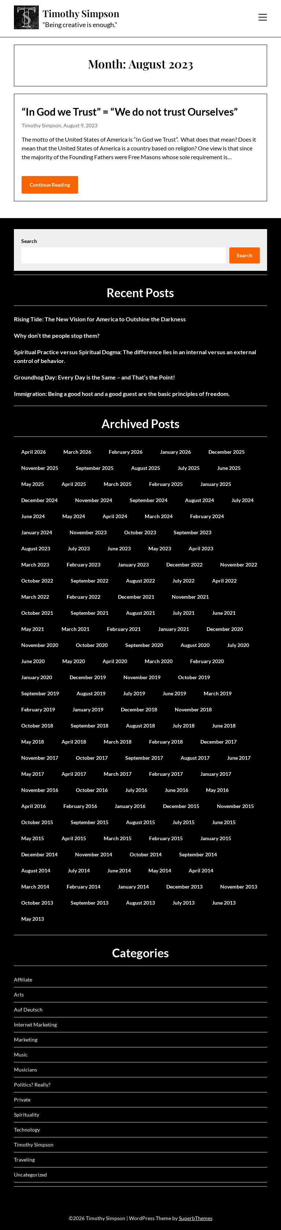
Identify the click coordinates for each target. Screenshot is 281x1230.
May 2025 (32, 484)
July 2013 (184, 903)
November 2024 (93, 500)
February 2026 (126, 452)
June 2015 (224, 822)
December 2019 (88, 677)
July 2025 (189, 468)
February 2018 (166, 742)
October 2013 (37, 903)
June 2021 (224, 613)
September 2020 (144, 645)
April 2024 (115, 516)
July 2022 (184, 580)
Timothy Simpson (80, 13)
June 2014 (119, 870)
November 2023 (88, 532)
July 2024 (243, 500)
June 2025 (229, 468)
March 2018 (118, 742)
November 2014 (93, 854)
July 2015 (184, 822)
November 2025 (39, 468)
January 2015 (215, 838)
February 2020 (207, 661)
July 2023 (79, 548)
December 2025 (226, 452)
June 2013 (224, 903)
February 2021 (124, 629)
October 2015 (37, 822)
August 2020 (195, 645)
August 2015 (140, 822)
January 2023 (133, 564)
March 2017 (118, 774)
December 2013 (184, 886)
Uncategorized (30, 1174)
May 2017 (32, 774)
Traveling (24, 1159)
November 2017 (39, 758)
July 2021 (184, 613)
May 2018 (32, 742)
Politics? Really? (32, 1084)
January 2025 (215, 484)
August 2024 (199, 500)
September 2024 (148, 500)
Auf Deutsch (28, 1009)
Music (21, 1054)
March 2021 (75, 629)
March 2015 (118, 838)
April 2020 (115, 661)
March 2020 (159, 661)
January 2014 (133, 886)
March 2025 (118, 484)
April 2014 (201, 870)
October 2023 (140, 532)
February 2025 (166, 484)
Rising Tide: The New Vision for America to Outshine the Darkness (100, 318)
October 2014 (146, 854)
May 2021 (32, 629)
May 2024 (73, 516)
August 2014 (35, 870)
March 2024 (159, 516)
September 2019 (40, 693)
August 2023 (35, 548)
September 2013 (89, 903)
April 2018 (74, 742)
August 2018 (140, 725)
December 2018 (139, 709)
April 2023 (201, 548)
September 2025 (95, 468)
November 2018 (193, 709)
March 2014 (35, 886)
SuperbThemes (195, 1218)
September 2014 (198, 854)
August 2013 (140, 903)
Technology (27, 1129)
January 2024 (36, 532)
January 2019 (88, 709)
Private (22, 1099)
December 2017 (218, 742)
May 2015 (32, 838)
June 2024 (33, 516)
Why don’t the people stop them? (57, 335)
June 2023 (119, 548)
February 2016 (80, 806)
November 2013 (238, 886)
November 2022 (238, 564)
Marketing (25, 1039)
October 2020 (92, 645)
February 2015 (166, 838)
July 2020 (238, 645)
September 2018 (89, 725)
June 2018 (224, 725)
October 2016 (92, 790)
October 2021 (37, 613)
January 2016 (130, 806)
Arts (19, 994)
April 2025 (74, 484)
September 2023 (192, 532)
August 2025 (145, 468)
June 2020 (33, 661)
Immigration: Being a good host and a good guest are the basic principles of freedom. (122, 393)
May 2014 (159, 870)
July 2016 (136, 790)
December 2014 (39, 854)
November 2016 (39, 790)
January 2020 (36, 677)
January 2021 (173, 629)
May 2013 (32, 919)
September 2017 (144, 758)
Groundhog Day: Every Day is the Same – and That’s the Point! (94, 377)
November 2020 (39, 645)
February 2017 (166, 774)
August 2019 (91, 693)
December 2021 (136, 597)
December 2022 (184, 564)
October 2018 (37, 725)
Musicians (25, 1069)
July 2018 (184, 725)
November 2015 (235, 806)
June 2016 (176, 790)
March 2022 (35, 597)
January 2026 (175, 452)
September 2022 (89, 580)
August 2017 (195, 758)
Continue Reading (50, 185)
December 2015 (181, 806)
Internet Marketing (35, 1024)
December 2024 (39, 500)
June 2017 (239, 758)
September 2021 (89, 613)
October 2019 (194, 677)
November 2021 (190, 597)
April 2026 (33, 452)
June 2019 (174, 693)
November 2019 (141, 677)
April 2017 (74, 774)
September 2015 (89, 822)
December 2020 (225, 629)
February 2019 (38, 709)
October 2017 (92, 758)
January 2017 (215, 774)
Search (29, 241)
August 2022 (140, 580)
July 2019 (134, 693)
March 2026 (77, 452)
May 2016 (217, 790)
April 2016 (33, 806)
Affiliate (23, 979)
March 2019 (218, 693)
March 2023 (35, 564)
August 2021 (140, 613)
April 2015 (74, 838)
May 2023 (159, 548)
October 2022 (37, 580)
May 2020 (73, 661)
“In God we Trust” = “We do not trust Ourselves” (130, 111)
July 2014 (79, 870)
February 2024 (207, 516)
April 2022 (224, 580)
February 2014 (83, 886)
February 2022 (83, 597)
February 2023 (83, 564)
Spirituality (26, 1114)
